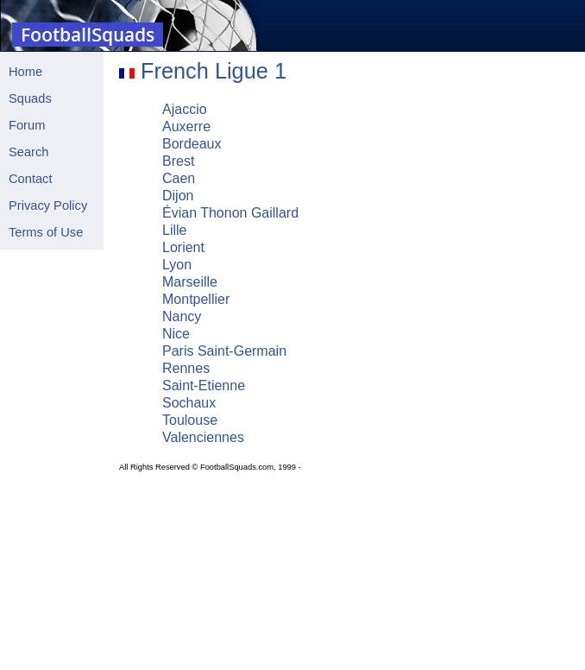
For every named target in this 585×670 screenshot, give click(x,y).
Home (25, 72)
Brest (178, 161)
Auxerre (186, 126)
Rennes (186, 368)
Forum (27, 125)
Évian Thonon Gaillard (230, 212)
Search (28, 152)
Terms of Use (46, 232)
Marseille (189, 282)
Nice (176, 333)
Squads (30, 98)
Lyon (177, 264)
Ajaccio (184, 109)
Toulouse (189, 420)
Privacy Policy (48, 205)
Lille (174, 230)
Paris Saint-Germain (224, 351)
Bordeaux (192, 143)
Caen (178, 178)
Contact (31, 179)
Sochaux (189, 402)
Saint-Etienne (203, 385)
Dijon (177, 195)
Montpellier (196, 299)
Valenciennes (203, 437)
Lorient (183, 247)
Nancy (181, 316)
